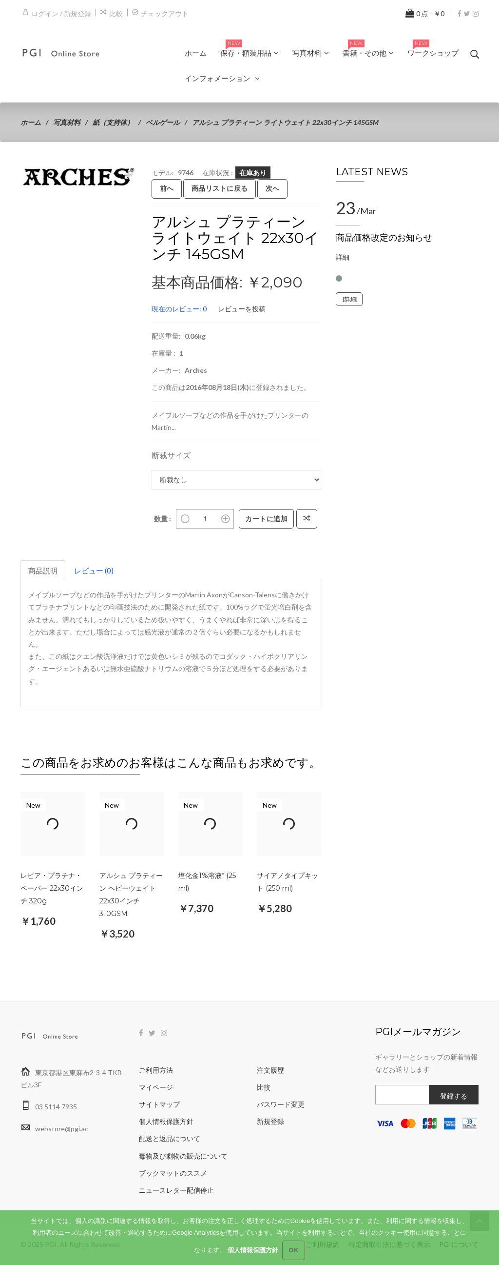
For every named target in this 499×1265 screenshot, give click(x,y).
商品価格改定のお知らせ (384, 237)
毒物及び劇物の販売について (183, 1156)
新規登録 (270, 1121)
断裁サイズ (171, 455)
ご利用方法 (156, 1070)
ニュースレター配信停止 (176, 1190)
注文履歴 (270, 1070)
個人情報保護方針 (166, 1121)
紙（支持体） (113, 122)
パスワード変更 (281, 1104)
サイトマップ (159, 1104)
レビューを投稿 (242, 309)
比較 (116, 13)
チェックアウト (165, 13)
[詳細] (349, 299)
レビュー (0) (94, 570)
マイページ (156, 1087)
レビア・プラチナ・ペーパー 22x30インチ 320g (51, 888)
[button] (128, 175)
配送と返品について (169, 1138)
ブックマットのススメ (173, 1173)
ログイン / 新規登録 (61, 13)
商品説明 (43, 570)
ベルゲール (163, 122)
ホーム (30, 122)
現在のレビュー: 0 (179, 309)
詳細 (342, 257)
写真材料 (66, 122)
